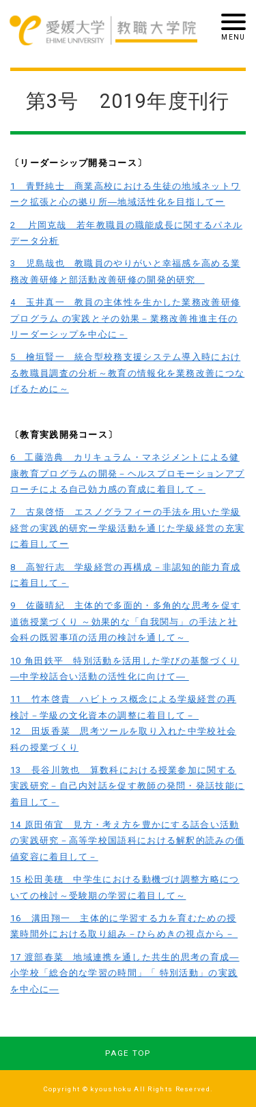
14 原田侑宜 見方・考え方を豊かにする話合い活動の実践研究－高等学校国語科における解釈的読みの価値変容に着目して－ (127, 840)
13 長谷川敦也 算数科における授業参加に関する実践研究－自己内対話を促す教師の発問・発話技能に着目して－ (127, 786)
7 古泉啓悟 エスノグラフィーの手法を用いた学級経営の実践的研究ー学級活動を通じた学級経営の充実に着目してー (127, 528)
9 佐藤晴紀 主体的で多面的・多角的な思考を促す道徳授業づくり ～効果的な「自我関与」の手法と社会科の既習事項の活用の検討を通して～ (125, 621)
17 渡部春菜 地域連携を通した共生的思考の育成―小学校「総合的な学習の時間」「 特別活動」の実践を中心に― (125, 973)
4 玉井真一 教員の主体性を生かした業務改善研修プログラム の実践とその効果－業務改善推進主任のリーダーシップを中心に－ (125, 318)
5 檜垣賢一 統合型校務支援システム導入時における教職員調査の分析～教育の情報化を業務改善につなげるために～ (127, 373)
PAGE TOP (127, 1053)
